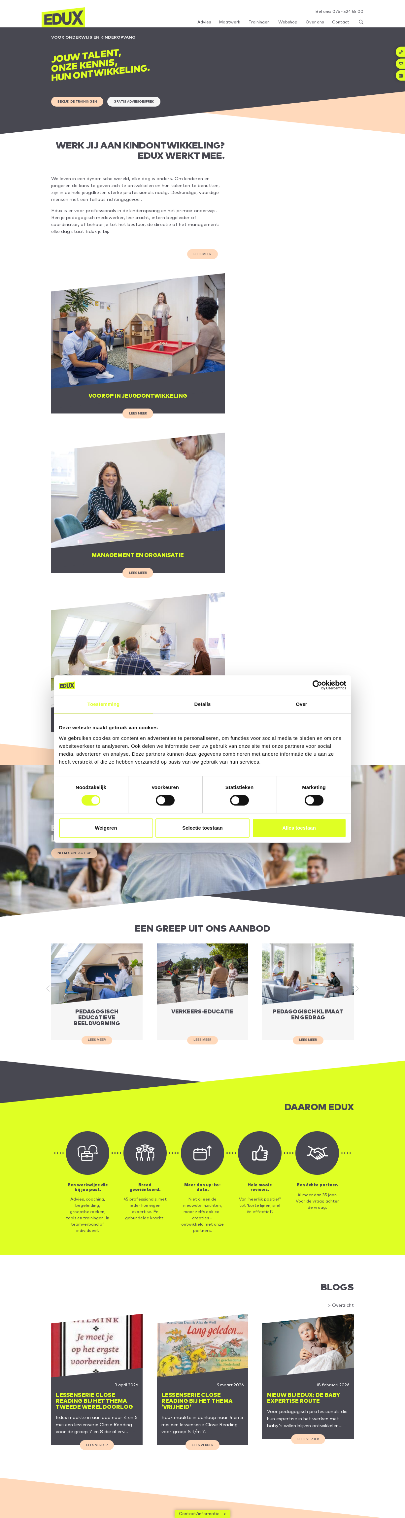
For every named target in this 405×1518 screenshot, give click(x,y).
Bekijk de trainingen (79, 104)
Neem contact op (75, 650)
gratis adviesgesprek (140, 104)
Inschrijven (345, 1491)
